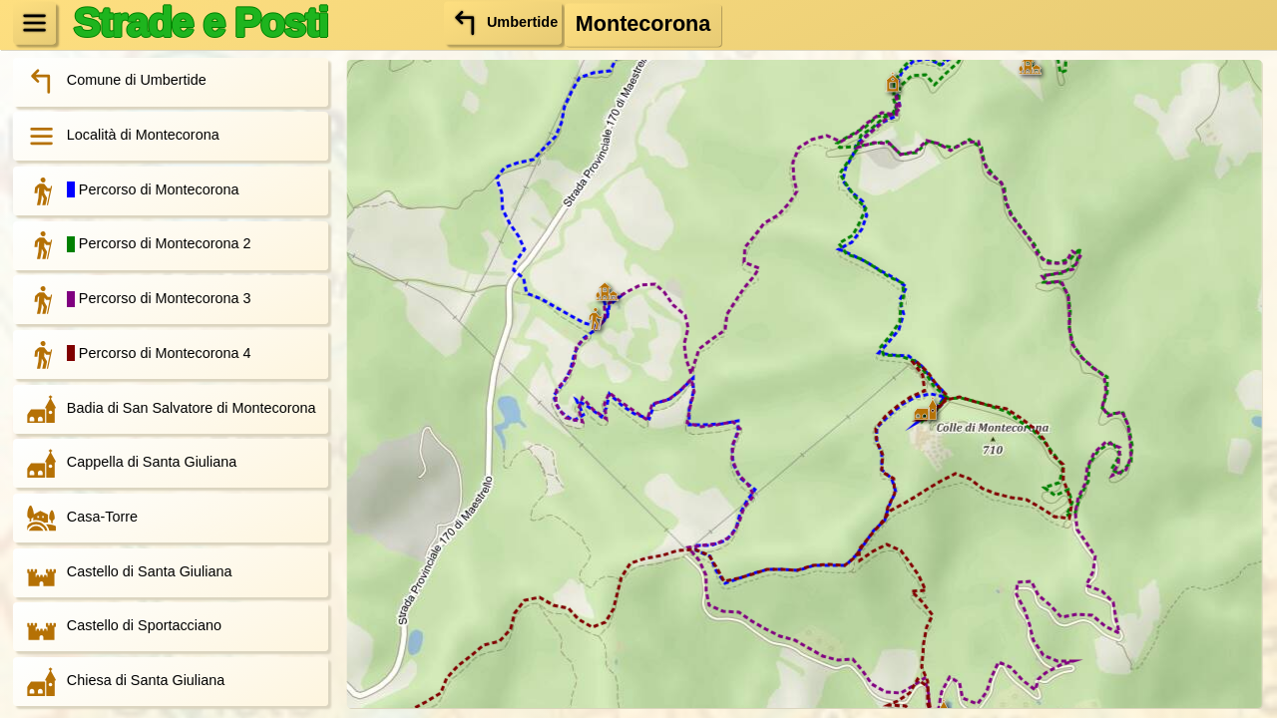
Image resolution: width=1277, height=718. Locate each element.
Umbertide (503, 22)
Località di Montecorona (117, 136)
